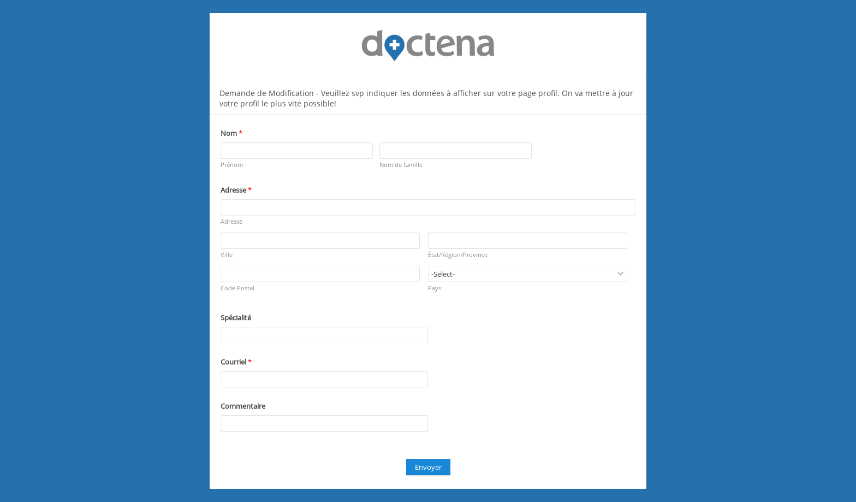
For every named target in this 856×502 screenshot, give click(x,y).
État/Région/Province (458, 254)
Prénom (232, 164)
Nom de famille (401, 164)
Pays (434, 288)
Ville (227, 254)
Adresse (231, 221)
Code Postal (237, 288)
